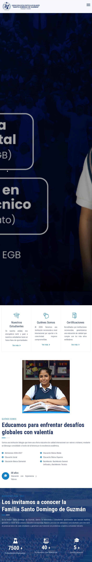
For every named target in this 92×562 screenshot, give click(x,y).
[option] (46, 159)
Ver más (16, 345)
